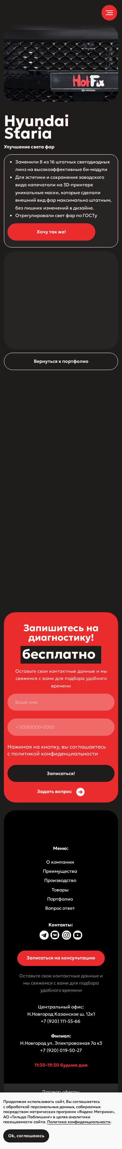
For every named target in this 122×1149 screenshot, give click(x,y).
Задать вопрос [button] (54, 791)
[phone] (60, 727)
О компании (60, 862)
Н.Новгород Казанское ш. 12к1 (61, 1014)
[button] (51, 232)
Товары (60, 890)
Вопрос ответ (60, 908)
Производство (60, 880)
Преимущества (60, 871)
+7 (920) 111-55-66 (61, 1021)
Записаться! (61, 773)
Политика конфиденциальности (79, 1121)
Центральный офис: (61, 1007)
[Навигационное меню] (109, 12)
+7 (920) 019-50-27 (61, 1050)
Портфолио (60, 899)
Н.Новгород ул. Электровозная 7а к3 (61, 1043)
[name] (60, 702)
